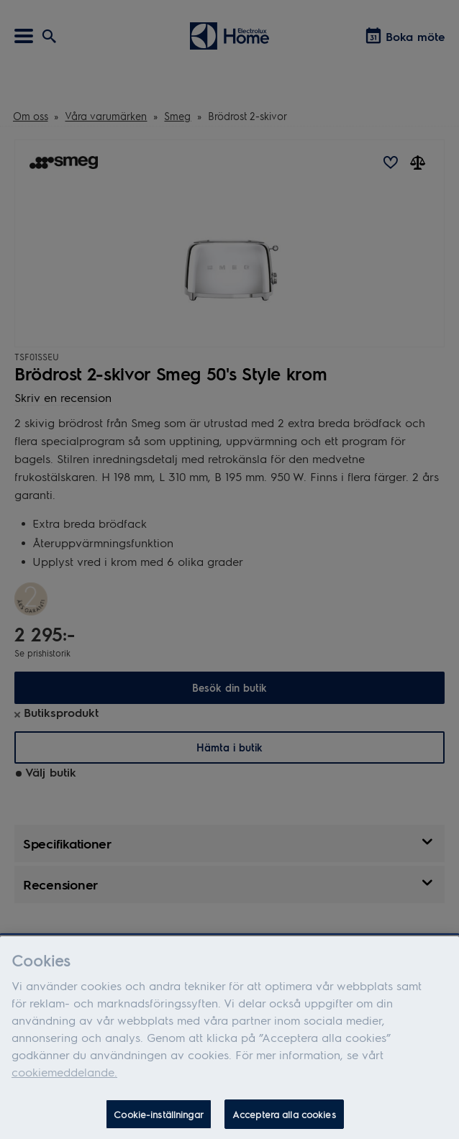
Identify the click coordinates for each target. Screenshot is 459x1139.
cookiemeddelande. (64, 1079)
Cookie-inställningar (159, 1121)
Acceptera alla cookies (284, 1121)
